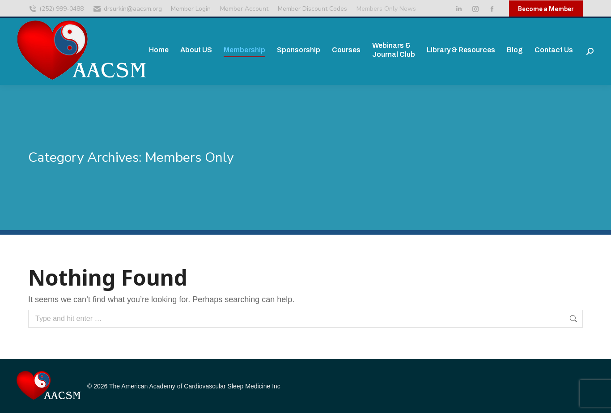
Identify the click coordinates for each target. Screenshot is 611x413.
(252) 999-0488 (56, 8)
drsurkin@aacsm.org (127, 8)
